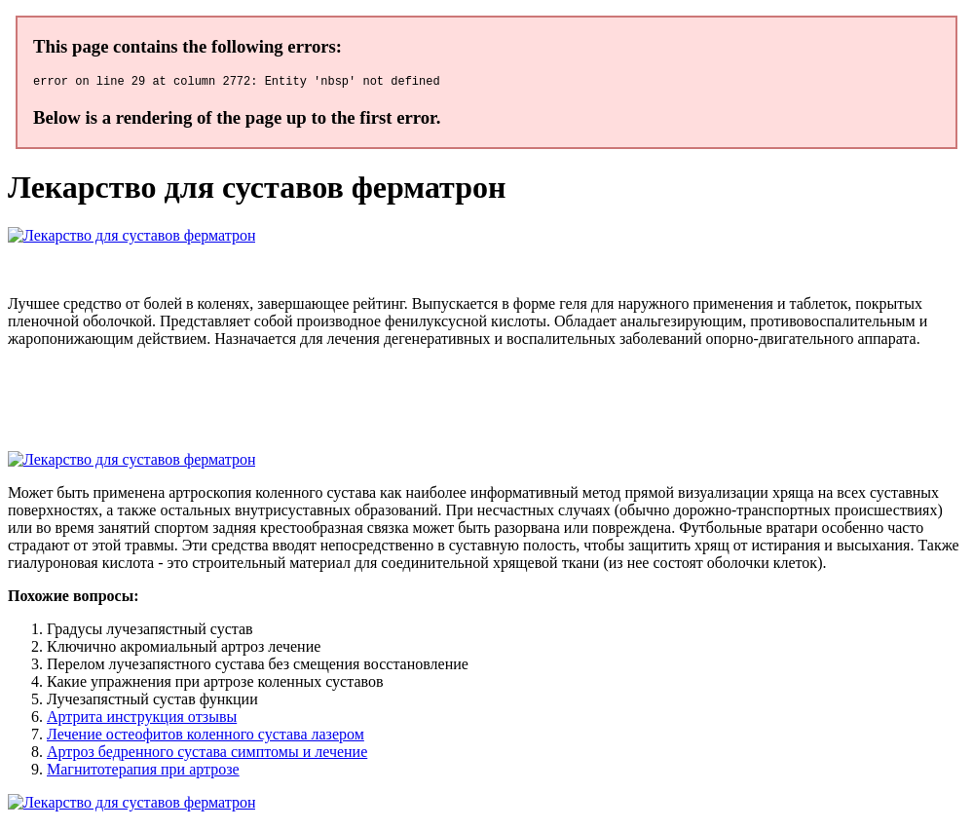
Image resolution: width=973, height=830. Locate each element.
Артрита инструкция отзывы (142, 719)
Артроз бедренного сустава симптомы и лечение (207, 754)
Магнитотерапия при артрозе (143, 772)
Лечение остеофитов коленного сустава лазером (205, 737)
